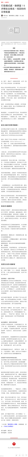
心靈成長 (6, 2)
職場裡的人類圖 (12, 424)
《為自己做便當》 (9, 426)
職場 (2, 2)
